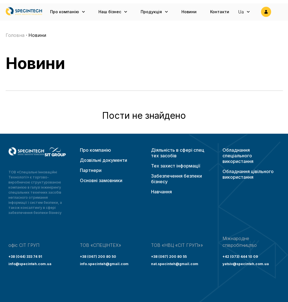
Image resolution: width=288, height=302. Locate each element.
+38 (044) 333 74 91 (25, 256)
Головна (15, 35)
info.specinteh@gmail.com (104, 264)
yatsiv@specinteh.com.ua (245, 264)
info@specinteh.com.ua (29, 264)
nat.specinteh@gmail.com (174, 264)
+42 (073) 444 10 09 (240, 256)
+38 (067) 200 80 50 (98, 256)
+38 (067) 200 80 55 (169, 256)
